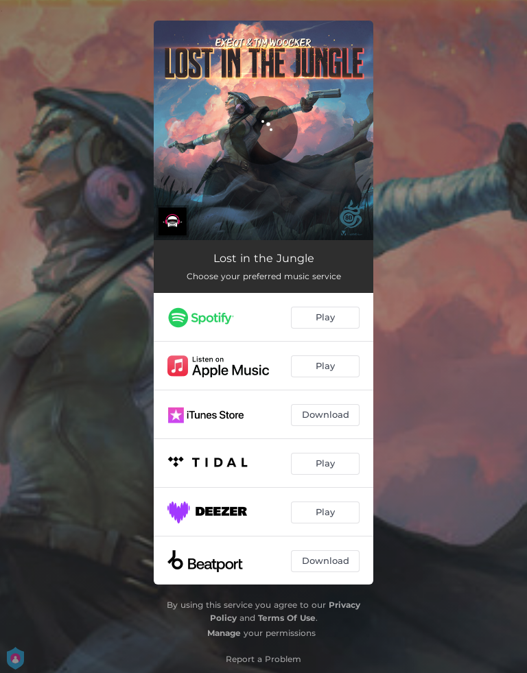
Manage (224, 633)
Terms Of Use (287, 618)
